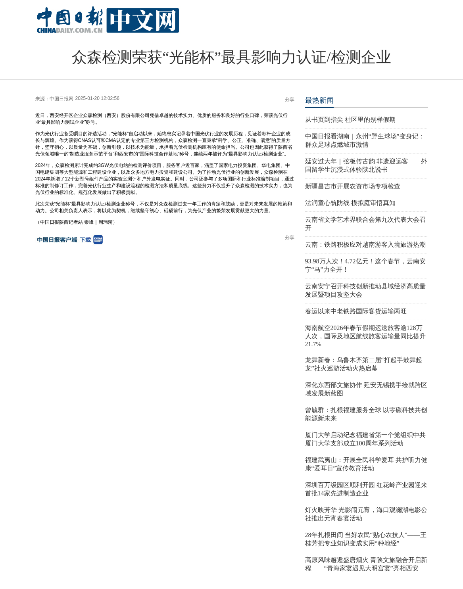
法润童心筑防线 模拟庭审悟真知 (350, 203)
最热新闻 (319, 100)
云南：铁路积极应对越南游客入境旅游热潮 (365, 244)
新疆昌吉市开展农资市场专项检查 (352, 186)
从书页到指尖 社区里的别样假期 (350, 119)
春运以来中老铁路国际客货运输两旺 (356, 311)
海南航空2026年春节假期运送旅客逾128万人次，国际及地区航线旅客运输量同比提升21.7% (365, 335)
